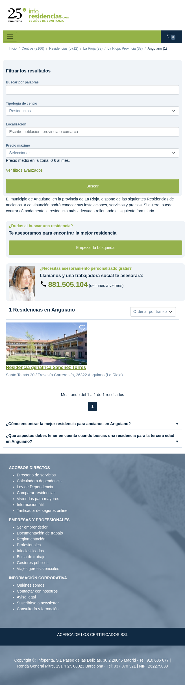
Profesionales (29, 545)
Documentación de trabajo (40, 533)
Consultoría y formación (38, 609)
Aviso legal (26, 597)
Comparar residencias (36, 492)
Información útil (30, 504)
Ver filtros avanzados (24, 170)
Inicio (13, 48)
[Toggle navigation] (10, 37)
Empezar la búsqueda (95, 247)
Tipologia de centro (21, 103)
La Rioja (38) (93, 48)
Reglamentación (31, 539)
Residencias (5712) (63, 48)
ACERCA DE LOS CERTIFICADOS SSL (92, 634)
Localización (16, 124)
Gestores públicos (33, 562)
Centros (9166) (32, 48)
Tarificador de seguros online (42, 510)
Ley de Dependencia (35, 487)
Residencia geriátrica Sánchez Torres (46, 367)
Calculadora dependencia (39, 481)
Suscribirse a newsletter (38, 603)
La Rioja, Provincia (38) (125, 48)
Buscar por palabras (22, 82)
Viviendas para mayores (38, 498)
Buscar (92, 186)
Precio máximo (18, 145)
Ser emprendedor (32, 527)
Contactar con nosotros (37, 591)
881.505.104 (68, 284)
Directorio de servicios (36, 475)
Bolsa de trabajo (31, 556)
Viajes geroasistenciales (38, 568)
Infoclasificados (30, 551)
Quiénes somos (30, 585)
